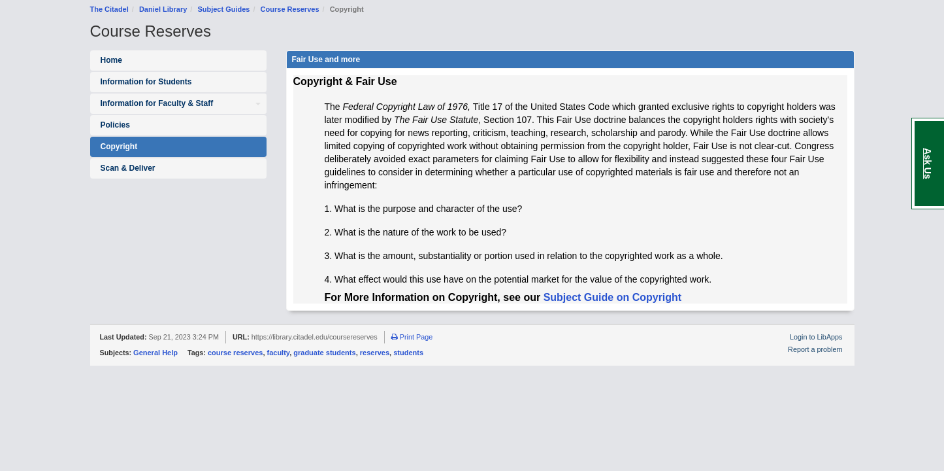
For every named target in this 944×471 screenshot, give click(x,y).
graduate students (324, 353)
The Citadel (109, 9)
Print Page (411, 337)
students (408, 353)
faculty (278, 353)
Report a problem (815, 349)
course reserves (235, 353)
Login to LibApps (816, 337)
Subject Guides (223, 9)
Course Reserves (290, 9)
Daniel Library (163, 9)
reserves (374, 353)
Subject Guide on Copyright (613, 297)
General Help (155, 353)
